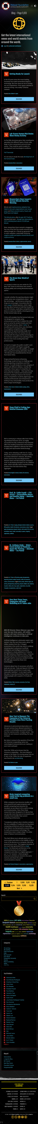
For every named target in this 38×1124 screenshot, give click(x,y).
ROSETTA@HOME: (8, 1107)
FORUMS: (15, 1109)
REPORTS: (22, 1102)
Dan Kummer (10, 1002)
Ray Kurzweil (7, 955)
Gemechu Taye (10, 993)
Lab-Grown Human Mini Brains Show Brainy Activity (21, 134)
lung (15, 586)
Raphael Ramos (10, 1020)
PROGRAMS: (22, 1104)
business (19, 580)
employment (6, 684)
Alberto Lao (9, 1015)
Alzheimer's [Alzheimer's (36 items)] (11, 920)
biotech (19, 529)
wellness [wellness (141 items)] (23, 936)
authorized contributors (15, 46)
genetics (8, 527)
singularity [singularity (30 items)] (18, 933)
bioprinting (6, 580)
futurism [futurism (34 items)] (31, 925)
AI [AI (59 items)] (8, 920)
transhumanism (7, 389)
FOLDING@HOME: (9, 1104)
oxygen (9, 305)
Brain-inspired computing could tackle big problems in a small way (21, 796)
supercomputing (29, 864)
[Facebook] (12, 1117)
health (11, 527)
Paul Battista (11, 763)
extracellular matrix (8, 531)
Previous (10, 882)
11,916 (24, 885)
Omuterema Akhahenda (13, 1004)
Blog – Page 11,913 (19, 13)
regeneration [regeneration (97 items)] (7, 934)
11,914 (13, 885)
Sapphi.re (31, 1114)
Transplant (6, 588)
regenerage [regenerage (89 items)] (29, 932)
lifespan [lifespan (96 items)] (31, 929)
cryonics (32, 525)
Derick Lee (9, 1013)
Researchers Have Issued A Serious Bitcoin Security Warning (20, 201)
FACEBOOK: (8, 1092)
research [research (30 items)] (12, 933)
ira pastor (23, 531)
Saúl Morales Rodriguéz (13, 864)
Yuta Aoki (9, 1011)
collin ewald (24, 529)
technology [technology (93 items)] (32, 934)
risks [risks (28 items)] (15, 933)
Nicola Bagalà (11, 473)
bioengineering (10, 529)
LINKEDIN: (9, 1094)
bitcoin (18, 242)
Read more (19, 99)
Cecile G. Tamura (11, 1009)
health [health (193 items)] (8, 927)
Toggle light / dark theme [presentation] (35, 6)
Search (35, 899)
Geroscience (7, 1057)
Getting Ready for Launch (20, 74)
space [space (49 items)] (21, 933)
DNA (5, 527)
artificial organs (28, 582)
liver (13, 586)
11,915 (18, 885)
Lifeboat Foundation (15, 1114)
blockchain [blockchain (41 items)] (30, 923)
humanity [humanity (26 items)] (20, 927)
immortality (18, 531)
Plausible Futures (9, 1065)
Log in (5, 46)
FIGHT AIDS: (10, 1102)
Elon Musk (27, 682)
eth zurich (31, 529)
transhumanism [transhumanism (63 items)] (16, 936)
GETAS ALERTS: (23, 1094)
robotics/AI (12, 684)
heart (28, 584)
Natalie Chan (10, 1022)
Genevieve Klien (11, 163)
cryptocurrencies (23, 242)
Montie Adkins (10, 1038)
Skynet (6, 960)
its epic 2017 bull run (25, 217)
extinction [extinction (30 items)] (24, 925)
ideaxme (32, 584)
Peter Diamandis (8, 951)
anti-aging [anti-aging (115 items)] (17, 920)
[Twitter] (16, 1117)
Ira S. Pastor (11, 525)
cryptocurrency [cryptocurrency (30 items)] (8, 925)
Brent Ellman (10, 1029)
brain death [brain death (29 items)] (34, 923)
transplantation (12, 588)
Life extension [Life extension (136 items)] (23, 929)
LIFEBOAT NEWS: (23, 1092)
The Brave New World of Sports (19, 279)
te (26, 325)
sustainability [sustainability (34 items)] (26, 934)
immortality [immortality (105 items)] (29, 927)
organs (18, 586)
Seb (7, 1031)
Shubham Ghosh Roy (12, 982)
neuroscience (19, 163)
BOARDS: (22, 1099)
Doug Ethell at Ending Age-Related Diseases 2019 (20, 408)
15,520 (31, 885)
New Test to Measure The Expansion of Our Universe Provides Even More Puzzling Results (21, 719)
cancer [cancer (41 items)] (4, 925)
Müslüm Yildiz (11, 682)
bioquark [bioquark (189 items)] (6, 922)
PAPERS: (22, 1107)
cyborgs (24, 387)
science (27, 527)
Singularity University (10, 958)
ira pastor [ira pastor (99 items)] (15, 929)
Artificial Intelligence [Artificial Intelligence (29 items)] (25, 920)
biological (20, 525)
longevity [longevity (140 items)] (9, 932)
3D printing (17, 577)
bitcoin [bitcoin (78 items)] (25, 923)
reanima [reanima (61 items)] (24, 931)
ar (24, 325)
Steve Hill (9, 1027)
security (29, 242)
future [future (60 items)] (28, 925)
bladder (25, 584)
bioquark (15, 529)
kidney (10, 586)
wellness (12, 534)
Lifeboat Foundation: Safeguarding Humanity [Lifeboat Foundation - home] (15, 5)
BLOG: (21, 1097)
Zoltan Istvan (11, 387)
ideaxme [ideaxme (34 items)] (23, 927)
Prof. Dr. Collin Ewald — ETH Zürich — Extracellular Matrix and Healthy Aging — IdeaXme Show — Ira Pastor (22, 495)
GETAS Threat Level (19, 1085)
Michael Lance (10, 1033)
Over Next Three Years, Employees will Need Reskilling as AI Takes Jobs (20, 601)
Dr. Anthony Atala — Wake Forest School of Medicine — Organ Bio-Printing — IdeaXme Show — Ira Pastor (22, 548)
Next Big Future (8, 1063)
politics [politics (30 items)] (20, 931)
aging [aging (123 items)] (6, 920)
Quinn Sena (9, 984)
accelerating (19, 758)
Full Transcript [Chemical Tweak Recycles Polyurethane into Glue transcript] (8, 152)
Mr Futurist (7, 1061)
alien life (6, 965)
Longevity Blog (8, 1059)
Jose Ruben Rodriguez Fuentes (15, 1000)
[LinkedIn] (19, 1117)
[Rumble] (25, 1117)
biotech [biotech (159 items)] (12, 923)
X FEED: (9, 1097)
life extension (26, 473)
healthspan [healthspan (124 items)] (14, 927)
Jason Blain (9, 1035)
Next (18, 888)
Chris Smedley (10, 1042)
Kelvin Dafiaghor (11, 995)
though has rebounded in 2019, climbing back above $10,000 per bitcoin (18, 221)
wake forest (18, 588)
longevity (28, 531)
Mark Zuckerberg (9, 962)
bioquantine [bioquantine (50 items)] (32, 920)
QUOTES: (22, 1109)
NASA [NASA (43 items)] (13, 931)
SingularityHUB (8, 1067)
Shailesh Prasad (11, 989)
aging (16, 525)
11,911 (28, 882)
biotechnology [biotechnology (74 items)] (19, 923)
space (17, 94)
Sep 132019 (6, 74)
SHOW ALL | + (6, 1044)
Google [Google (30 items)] (35, 925)
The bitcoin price (9, 217)
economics (22, 682)
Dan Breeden (10, 986)
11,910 (22, 882)
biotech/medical (18, 387)
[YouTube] (22, 1117)
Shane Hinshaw (10, 1018)
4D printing (7, 950)
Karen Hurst (9, 997)
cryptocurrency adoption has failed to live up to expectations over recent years (18, 209)
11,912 (33, 882)
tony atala (28, 586)
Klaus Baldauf (11, 94)
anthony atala (21, 582)
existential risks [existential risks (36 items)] (19, 925)
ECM (28, 529)
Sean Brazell (9, 1024)
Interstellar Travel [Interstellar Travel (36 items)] (8, 929)
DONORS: (13, 1099)
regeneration (6, 534)
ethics (28, 387)
